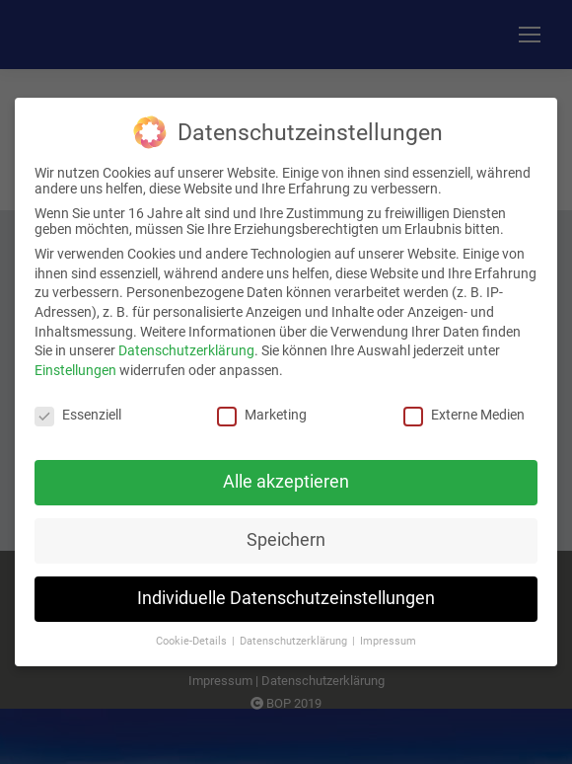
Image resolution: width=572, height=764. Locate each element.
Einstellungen (75, 364)
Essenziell (78, 409)
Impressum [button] (388, 635)
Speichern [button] (286, 534)
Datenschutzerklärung (186, 344)
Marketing (262, 409)
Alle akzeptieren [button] (286, 476)
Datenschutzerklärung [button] (295, 635)
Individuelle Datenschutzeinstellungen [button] (286, 592)
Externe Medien (464, 409)
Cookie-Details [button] (193, 635)
